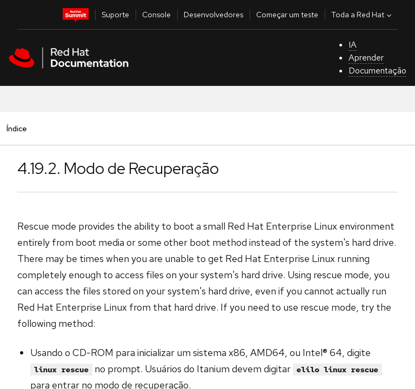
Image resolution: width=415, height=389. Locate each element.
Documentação (377, 70)
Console (156, 14)
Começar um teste (287, 14)
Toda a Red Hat (362, 14)
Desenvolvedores (213, 14)
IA (353, 44)
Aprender (366, 57)
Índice (16, 128)
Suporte (115, 14)
